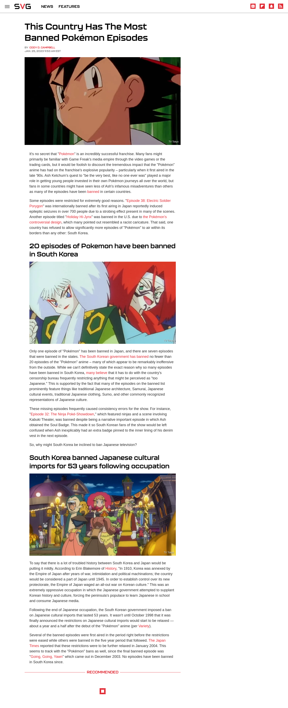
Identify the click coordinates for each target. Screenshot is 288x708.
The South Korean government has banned (114, 357)
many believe (96, 373)
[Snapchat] (271, 8)
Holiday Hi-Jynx (79, 217)
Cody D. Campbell (42, 47)
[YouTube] (253, 8)
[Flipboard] (262, 8)
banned (93, 192)
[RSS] (280, 8)
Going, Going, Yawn (46, 657)
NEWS (47, 6)
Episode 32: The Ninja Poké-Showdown (62, 414)
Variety (143, 626)
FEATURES (69, 6)
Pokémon (66, 154)
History (110, 568)
